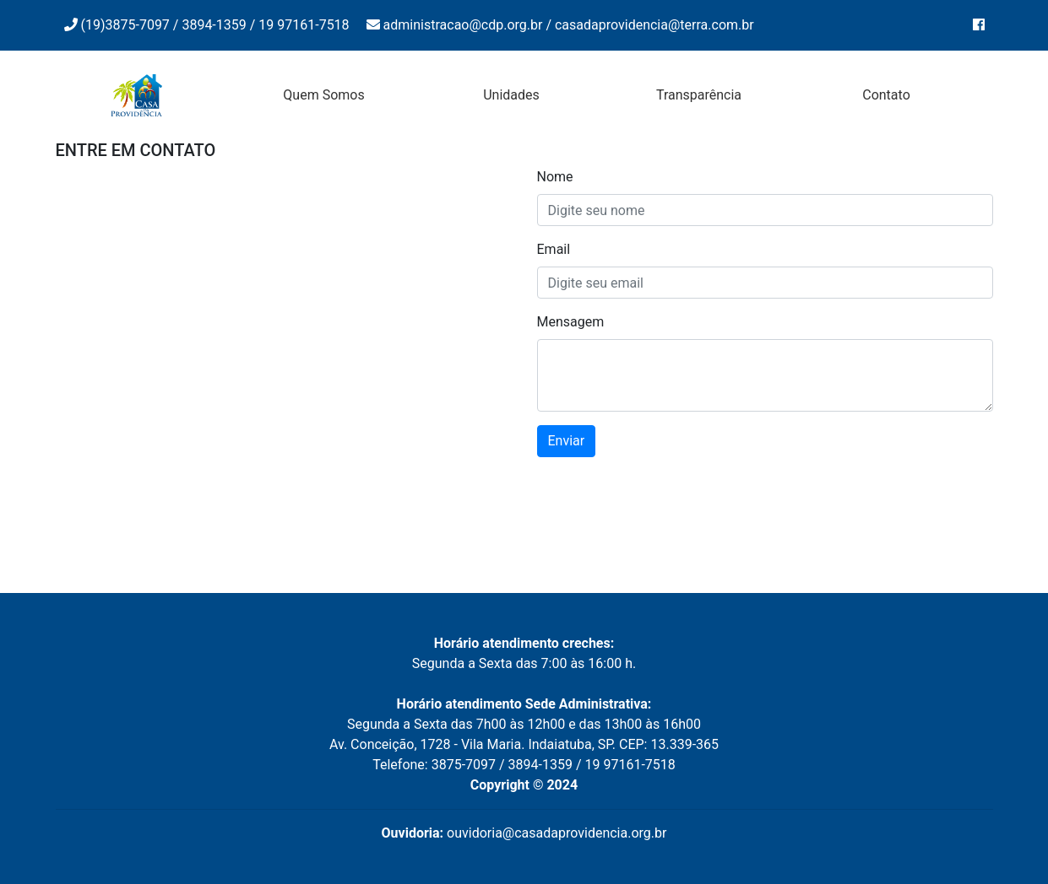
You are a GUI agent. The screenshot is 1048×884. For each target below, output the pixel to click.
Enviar (566, 441)
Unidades (511, 95)
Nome (555, 177)
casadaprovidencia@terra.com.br (654, 25)
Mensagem (571, 322)
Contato (886, 95)
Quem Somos (323, 95)
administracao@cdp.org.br (463, 25)
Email (554, 249)
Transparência (698, 95)
